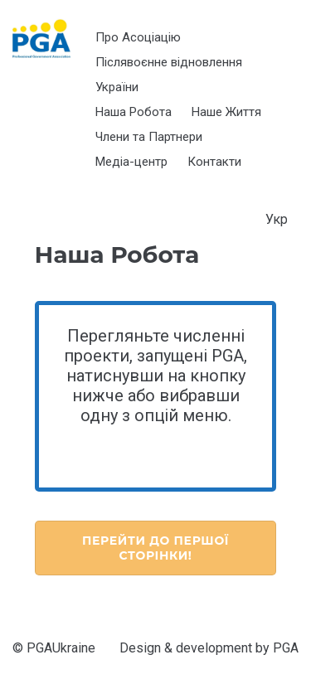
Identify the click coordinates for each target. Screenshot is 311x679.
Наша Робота (133, 111)
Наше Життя (226, 111)
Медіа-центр (131, 161)
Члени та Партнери (148, 136)
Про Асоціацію (138, 37)
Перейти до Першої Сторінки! (155, 548)
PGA (286, 648)
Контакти (214, 161)
